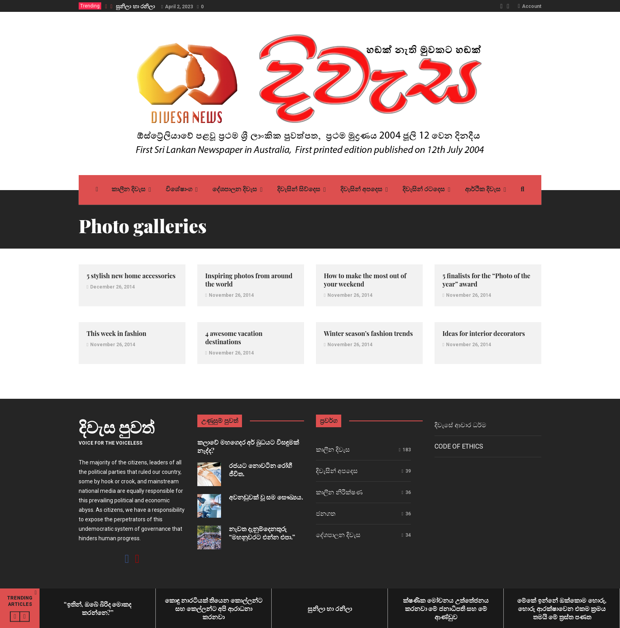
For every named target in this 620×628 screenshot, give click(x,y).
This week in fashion (116, 333)
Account (531, 6)
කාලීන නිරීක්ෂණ (339, 492)
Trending (90, 6)
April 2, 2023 (179, 6)
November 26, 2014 (231, 295)
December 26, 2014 (112, 287)
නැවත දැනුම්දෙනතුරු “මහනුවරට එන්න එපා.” (262, 532)
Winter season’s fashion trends (368, 333)
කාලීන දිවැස (333, 449)
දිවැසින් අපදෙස (337, 471)
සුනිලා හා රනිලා (135, 6)
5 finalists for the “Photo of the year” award (486, 280)
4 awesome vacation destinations (234, 337)
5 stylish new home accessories (131, 276)
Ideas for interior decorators (483, 333)
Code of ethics (459, 446)
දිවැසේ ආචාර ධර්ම (460, 425)
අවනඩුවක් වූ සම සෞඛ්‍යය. (266, 497)
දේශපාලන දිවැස (338, 535)
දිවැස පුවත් (117, 427)
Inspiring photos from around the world (249, 280)
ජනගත (325, 513)
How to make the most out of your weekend (365, 280)
